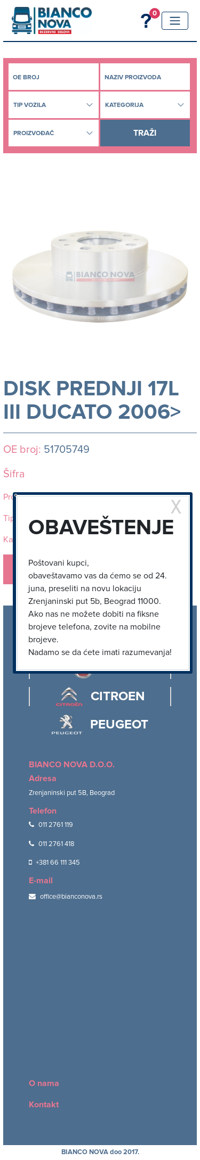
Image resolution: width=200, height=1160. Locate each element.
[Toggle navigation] (175, 21)
